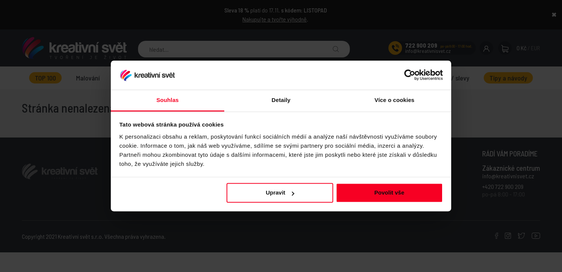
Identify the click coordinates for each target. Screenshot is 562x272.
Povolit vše (389, 193)
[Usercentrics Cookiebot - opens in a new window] (410, 75)
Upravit (280, 193)
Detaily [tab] (281, 100)
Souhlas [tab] (167, 100)
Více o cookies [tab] (394, 100)
